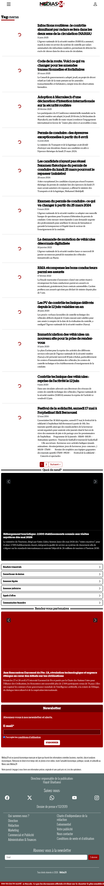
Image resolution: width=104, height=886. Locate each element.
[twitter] (29, 797)
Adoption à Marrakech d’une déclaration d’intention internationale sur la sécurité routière (66, 101)
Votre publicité (65, 829)
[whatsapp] (52, 797)
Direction (13, 820)
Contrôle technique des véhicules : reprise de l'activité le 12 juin (63, 379)
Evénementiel (64, 824)
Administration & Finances (22, 839)
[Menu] (8, 4)
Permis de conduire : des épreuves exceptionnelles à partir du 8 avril (63, 135)
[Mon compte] (95, 4)
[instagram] (97, 797)
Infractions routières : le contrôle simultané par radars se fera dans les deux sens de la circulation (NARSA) (65, 30)
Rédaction (13, 825)
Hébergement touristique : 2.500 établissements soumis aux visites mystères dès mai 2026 (46, 536)
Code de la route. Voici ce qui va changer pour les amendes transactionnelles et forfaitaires (61, 65)
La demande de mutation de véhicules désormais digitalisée (66, 241)
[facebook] (7, 797)
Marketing (13, 830)
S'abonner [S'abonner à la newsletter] (52, 743)
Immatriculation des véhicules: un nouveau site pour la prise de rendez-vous (65, 339)
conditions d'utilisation (29, 737)
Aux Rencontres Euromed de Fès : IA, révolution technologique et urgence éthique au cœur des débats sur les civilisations (50, 674)
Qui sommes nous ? (18, 816)
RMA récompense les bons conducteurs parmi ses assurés (67, 270)
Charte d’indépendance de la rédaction (72, 818)
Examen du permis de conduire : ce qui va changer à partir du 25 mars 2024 (66, 203)
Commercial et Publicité (21, 835)
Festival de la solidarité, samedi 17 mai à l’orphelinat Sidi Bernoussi (67, 410)
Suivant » (55, 464)
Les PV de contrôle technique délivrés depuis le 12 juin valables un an (66, 305)
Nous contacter (65, 834)
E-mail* (8, 726)
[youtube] (74, 797)
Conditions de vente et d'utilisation (75, 838)
